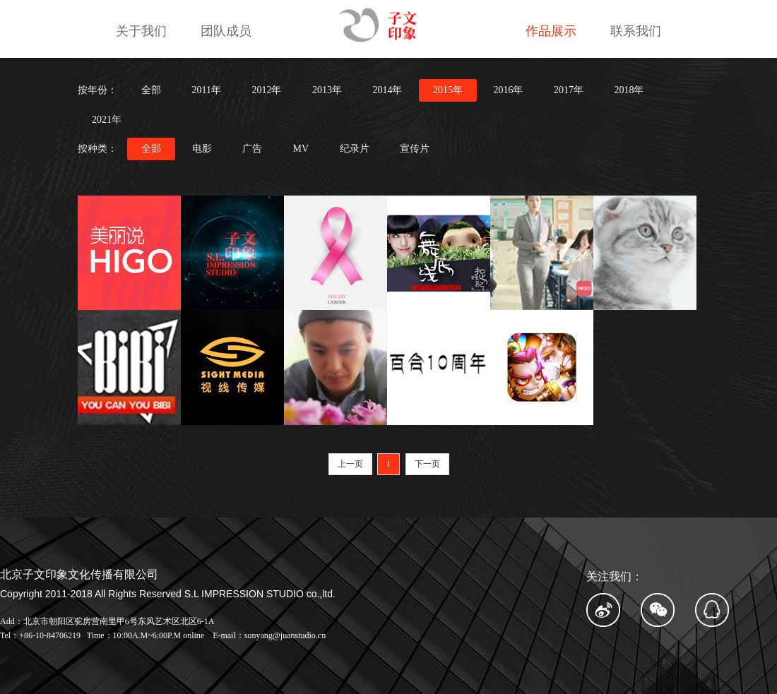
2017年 (568, 90)
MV (301, 148)
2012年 (266, 90)
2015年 (448, 90)
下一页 (427, 464)
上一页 (350, 464)
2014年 (387, 90)
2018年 (628, 90)
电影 (202, 148)
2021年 (106, 119)
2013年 (327, 90)
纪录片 (354, 148)
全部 (151, 90)
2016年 (508, 90)
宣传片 (414, 148)
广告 (252, 148)
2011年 (206, 90)
